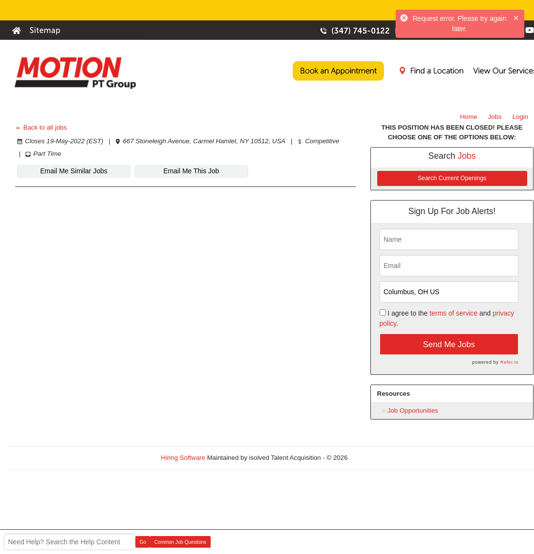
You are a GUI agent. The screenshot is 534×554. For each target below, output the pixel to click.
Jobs (494, 116)
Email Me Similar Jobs (73, 171)
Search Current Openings (451, 178)
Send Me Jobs (449, 344)
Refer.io (509, 362)
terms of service (454, 313)
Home (469, 116)
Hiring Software (183, 457)
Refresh (376, 457)
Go (143, 542)
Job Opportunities (412, 410)
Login (520, 116)
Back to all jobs (41, 127)
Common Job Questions (180, 542)
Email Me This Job (191, 171)
